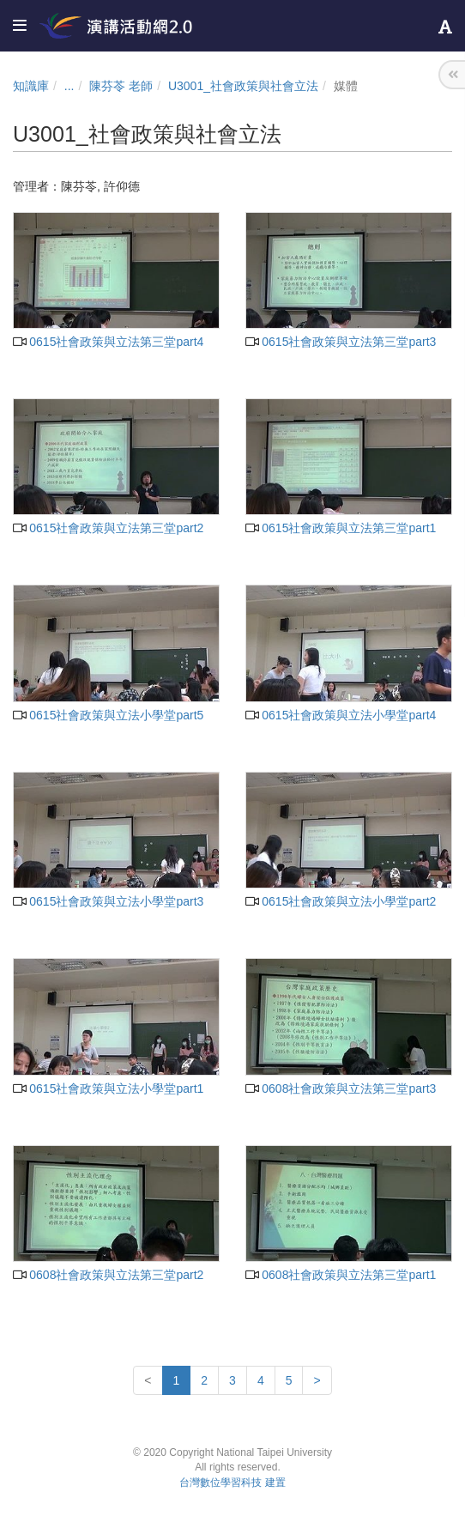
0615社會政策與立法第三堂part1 (340, 528)
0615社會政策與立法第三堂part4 (108, 342)
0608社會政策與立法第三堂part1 (340, 1275)
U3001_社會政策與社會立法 (243, 86)
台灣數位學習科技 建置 (232, 1483)
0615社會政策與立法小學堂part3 (108, 901)
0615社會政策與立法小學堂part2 (340, 901)
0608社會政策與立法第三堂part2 (108, 1275)
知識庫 (31, 86)
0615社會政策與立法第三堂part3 (340, 342)
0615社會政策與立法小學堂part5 (108, 715)
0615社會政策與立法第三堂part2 (108, 528)
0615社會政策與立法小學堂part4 (340, 715)
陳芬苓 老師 (121, 86)
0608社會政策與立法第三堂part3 (340, 1088)
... (69, 86)
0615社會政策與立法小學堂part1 (108, 1088)
